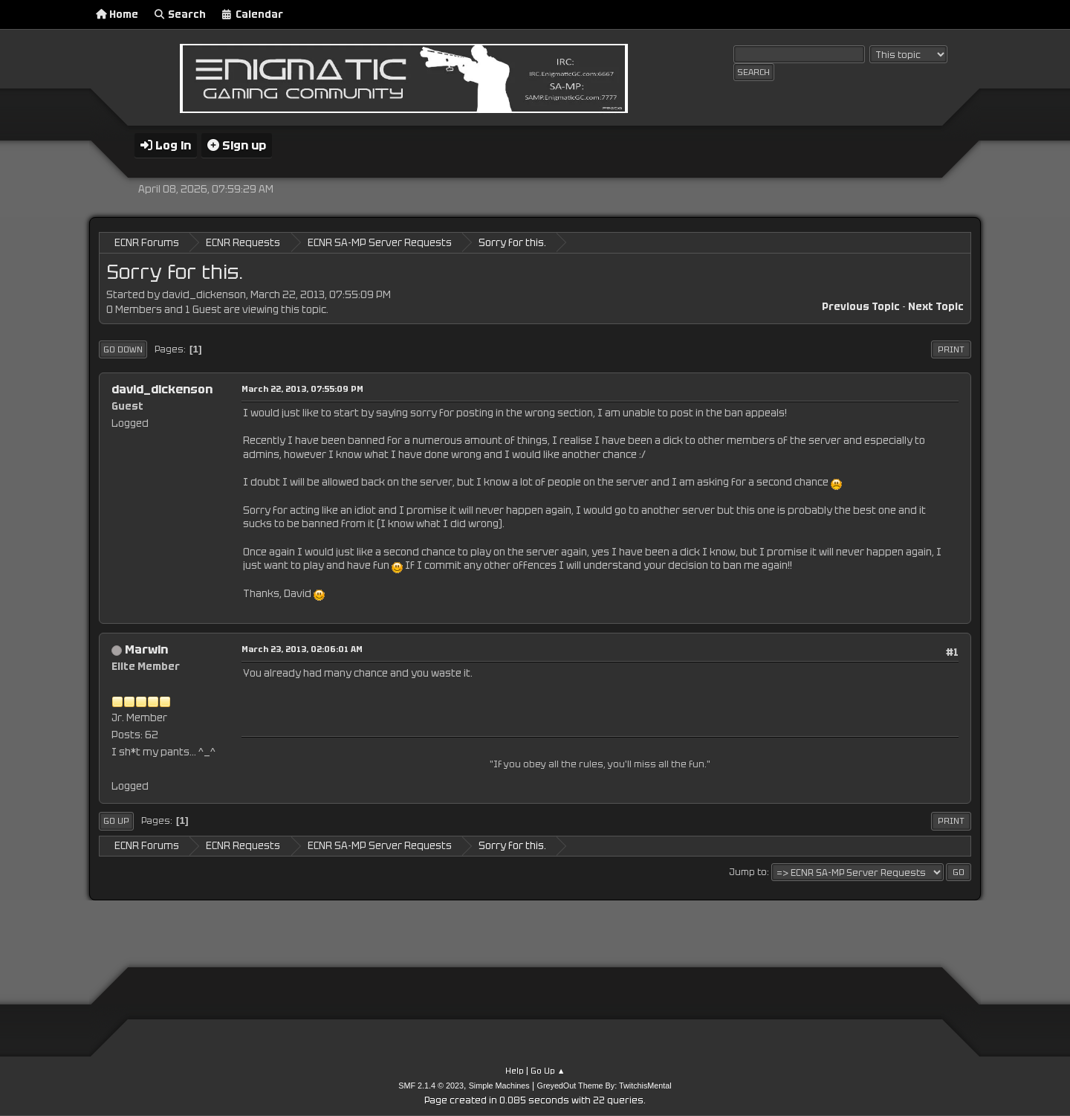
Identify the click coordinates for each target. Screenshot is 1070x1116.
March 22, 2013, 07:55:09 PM (302, 389)
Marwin (146, 649)
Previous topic (861, 306)
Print (951, 349)
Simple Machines (499, 1085)
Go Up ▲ (548, 1070)
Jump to (748, 872)
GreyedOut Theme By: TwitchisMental (604, 1085)
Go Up (116, 821)
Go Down (123, 349)
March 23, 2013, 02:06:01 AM (302, 649)
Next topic (936, 306)
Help (514, 1070)
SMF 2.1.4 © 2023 (431, 1085)
